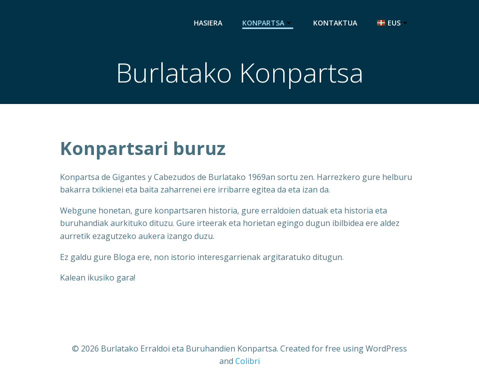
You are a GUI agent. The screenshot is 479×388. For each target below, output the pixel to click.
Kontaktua (335, 23)
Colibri (247, 361)
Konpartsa (267, 23)
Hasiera (208, 23)
